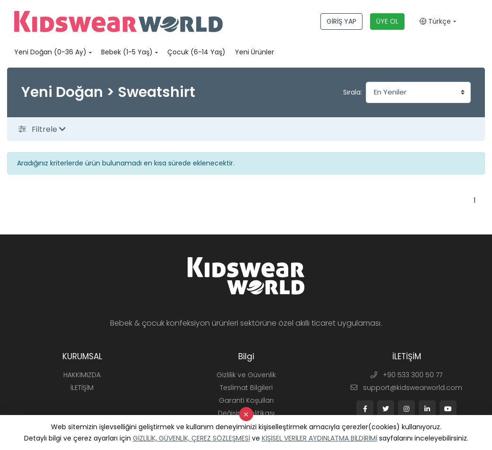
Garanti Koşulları (246, 400)
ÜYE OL (387, 21)
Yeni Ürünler (254, 52)
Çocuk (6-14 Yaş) (196, 52)
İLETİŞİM (82, 387)
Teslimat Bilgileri (246, 387)
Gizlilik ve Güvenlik (246, 375)
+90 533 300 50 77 (406, 375)
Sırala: (352, 92)
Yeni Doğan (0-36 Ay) (50, 52)
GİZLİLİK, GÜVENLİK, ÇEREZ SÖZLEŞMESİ (191, 438)
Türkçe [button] (435, 21)
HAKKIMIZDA (82, 375)
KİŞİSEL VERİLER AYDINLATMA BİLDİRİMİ (319, 438)
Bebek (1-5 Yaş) (127, 52)
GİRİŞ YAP (341, 21)
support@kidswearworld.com (406, 387)
